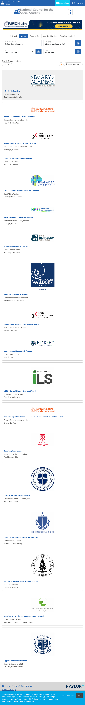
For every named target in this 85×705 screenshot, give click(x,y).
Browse (24, 36)
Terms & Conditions (22, 685)
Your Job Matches (50, 36)
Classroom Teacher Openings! (17, 495)
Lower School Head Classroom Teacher (21, 537)
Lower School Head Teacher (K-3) (18, 158)
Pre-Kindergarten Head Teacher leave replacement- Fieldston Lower (33, 417)
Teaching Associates (13, 451)
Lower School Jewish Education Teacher (21, 190)
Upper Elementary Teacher (15, 660)
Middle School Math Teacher (16, 294)
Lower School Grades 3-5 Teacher (18, 351)
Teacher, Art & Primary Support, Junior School (24, 616)
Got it (79, 696)
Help (6, 685)
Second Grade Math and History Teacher (21, 581)
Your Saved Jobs (66, 36)
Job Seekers (62, 2)
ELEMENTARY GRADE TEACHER (17, 246)
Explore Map (35, 36)
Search (14, 36)
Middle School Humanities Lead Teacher (21, 391)
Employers (77, 2)
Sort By (6, 64)
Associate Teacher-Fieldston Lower (19, 116)
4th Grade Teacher (12, 91)
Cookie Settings (67, 696)
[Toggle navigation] (70, 12)
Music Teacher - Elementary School (19, 217)
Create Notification (73, 64)
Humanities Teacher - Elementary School (21, 324)
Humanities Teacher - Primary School (20, 143)
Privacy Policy (9, 689)
